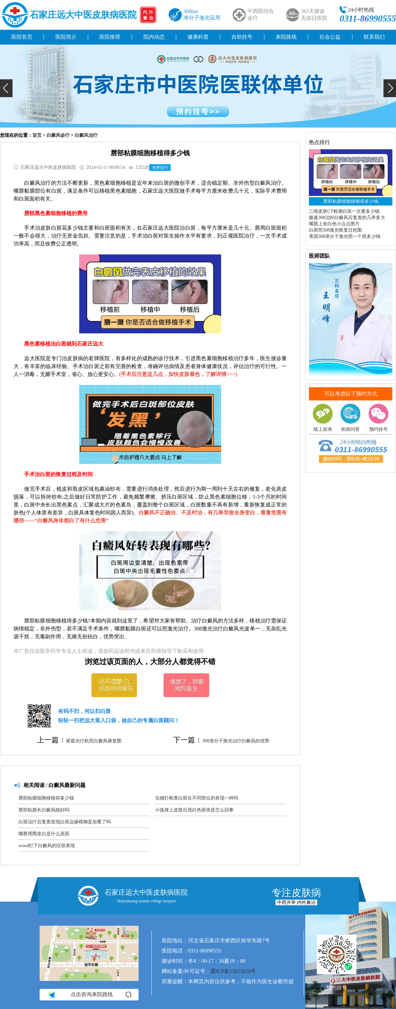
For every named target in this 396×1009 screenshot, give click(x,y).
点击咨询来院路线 (89, 995)
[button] (6, 88)
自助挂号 (241, 37)
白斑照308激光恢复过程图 (335, 230)
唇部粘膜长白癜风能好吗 (43, 809)
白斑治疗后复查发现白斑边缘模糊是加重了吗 (64, 821)
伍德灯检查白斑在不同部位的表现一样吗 (196, 798)
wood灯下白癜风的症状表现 (46, 845)
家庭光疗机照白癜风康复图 (93, 740)
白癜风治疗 (86, 135)
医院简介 (66, 37)
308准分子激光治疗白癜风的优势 (235, 740)
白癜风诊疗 (58, 135)
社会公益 (330, 37)
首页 (37, 135)
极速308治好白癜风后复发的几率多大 (347, 217)
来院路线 (286, 37)
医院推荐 (109, 37)
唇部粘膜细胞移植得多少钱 (46, 798)
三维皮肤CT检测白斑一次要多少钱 (344, 211)
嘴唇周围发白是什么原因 (43, 833)
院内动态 (154, 37)
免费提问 (160, 167)
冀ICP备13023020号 (233, 971)
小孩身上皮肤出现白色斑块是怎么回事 (194, 809)
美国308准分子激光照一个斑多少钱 (344, 236)
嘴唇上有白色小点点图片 (334, 223)
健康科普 (198, 37)
